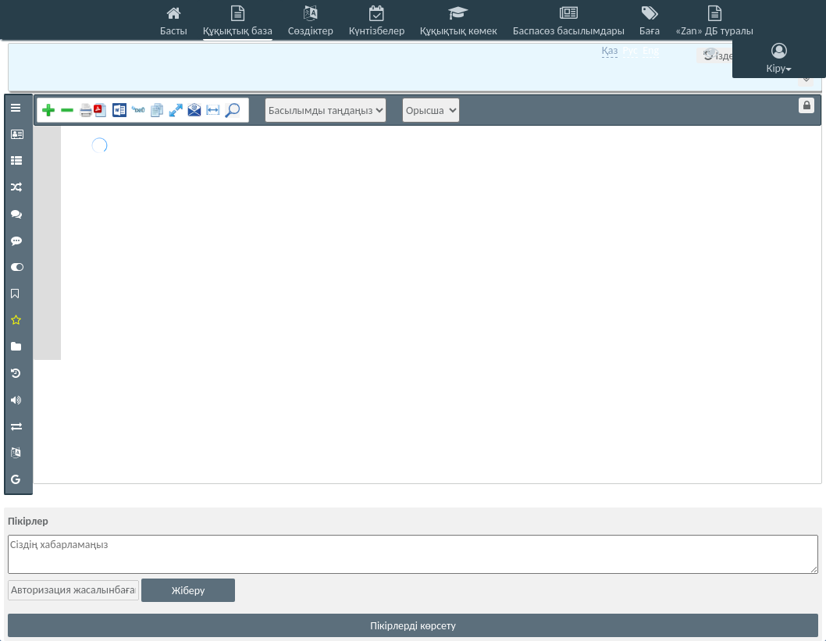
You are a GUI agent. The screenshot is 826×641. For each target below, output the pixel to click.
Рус (630, 50)
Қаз (610, 50)
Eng (651, 50)
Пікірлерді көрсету (413, 625)
